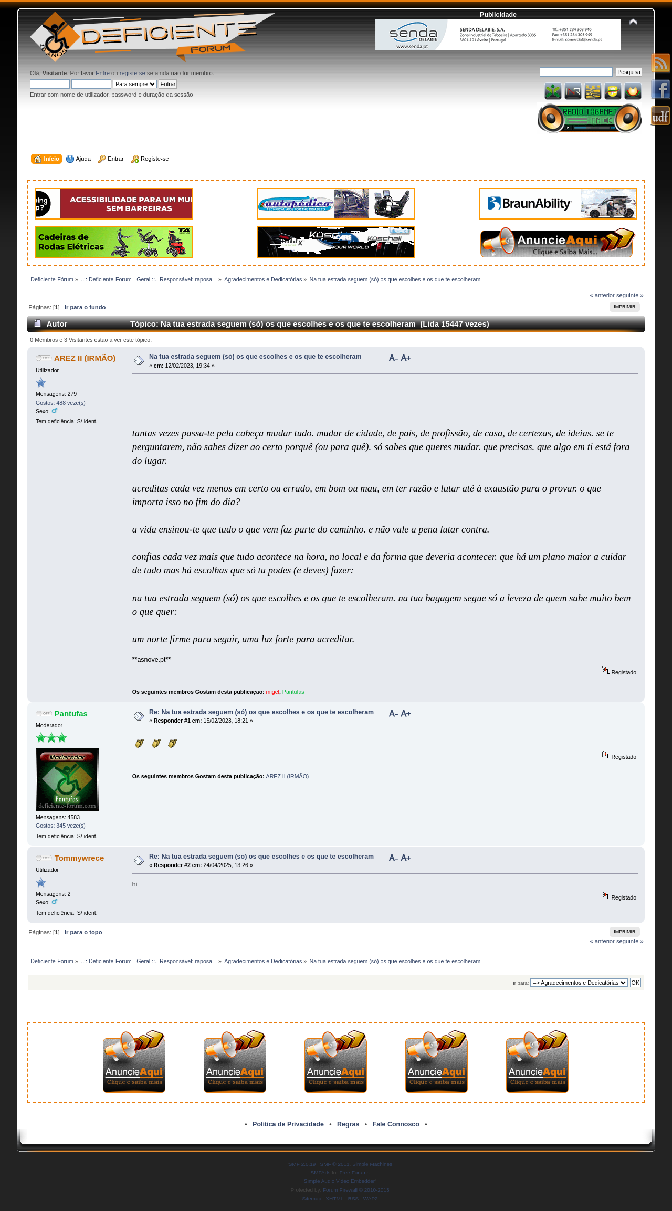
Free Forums (354, 1172)
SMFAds (321, 1172)
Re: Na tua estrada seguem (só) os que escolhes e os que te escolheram (261, 712)
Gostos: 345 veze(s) (61, 825)
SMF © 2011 (335, 1164)
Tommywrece (79, 857)
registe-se (132, 73)
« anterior (602, 295)
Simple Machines (372, 1164)
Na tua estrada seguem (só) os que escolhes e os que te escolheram (255, 356)
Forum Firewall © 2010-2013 (356, 1190)
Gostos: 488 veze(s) (61, 403)
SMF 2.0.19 (302, 1164)
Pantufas (293, 691)
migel (272, 691)
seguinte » (630, 295)
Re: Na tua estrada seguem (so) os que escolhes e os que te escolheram (261, 856)
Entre (103, 73)
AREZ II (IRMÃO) (85, 357)
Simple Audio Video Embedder (339, 1181)
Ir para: (521, 983)
